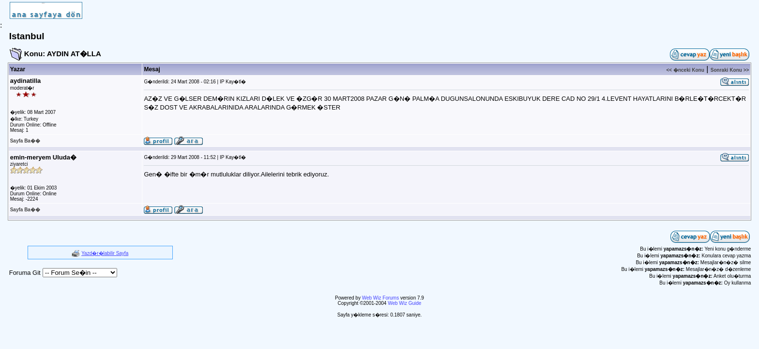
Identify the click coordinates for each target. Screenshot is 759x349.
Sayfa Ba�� (25, 140)
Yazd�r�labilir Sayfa (104, 253)
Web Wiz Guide (404, 303)
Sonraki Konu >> (730, 70)
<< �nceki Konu (685, 70)
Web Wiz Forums (380, 298)
